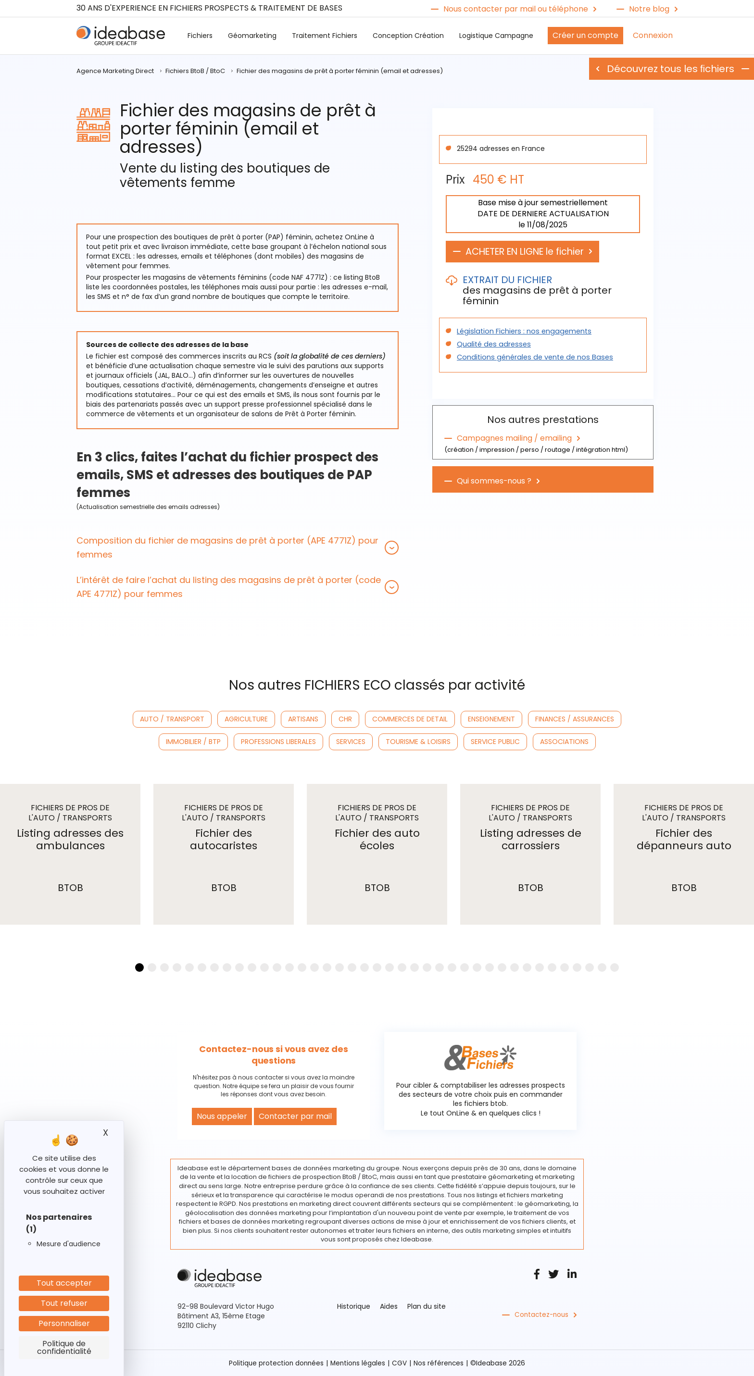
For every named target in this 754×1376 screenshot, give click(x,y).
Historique (353, 1306)
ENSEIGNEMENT (491, 719)
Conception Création (408, 35)
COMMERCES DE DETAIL (410, 719)
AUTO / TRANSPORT (172, 719)
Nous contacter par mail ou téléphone (515, 9)
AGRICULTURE (246, 719)
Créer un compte (585, 35)
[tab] (237, 547)
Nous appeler (222, 1116)
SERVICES (350, 741)
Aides (389, 1306)
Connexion (653, 35)
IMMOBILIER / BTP (193, 741)
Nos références (440, 1363)
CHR (345, 719)
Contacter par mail (295, 1116)
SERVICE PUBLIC (495, 741)
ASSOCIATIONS (564, 741)
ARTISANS (303, 719)
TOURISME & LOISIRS (418, 741)
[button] (237, 547)
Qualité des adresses (492, 344)
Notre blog (649, 9)
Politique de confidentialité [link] (64, 1347)
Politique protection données (275, 1363)
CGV (400, 1363)
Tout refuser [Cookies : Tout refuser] (64, 1303)
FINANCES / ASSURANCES (574, 719)
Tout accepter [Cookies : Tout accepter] (64, 1283)
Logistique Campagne (496, 35)
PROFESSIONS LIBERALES (278, 741)
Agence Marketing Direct (115, 70)
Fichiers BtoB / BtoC (195, 70)
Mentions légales (358, 1363)
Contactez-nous (542, 1315)
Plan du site (426, 1306)
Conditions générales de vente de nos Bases (531, 357)
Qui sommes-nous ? (494, 480)
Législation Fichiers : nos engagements (521, 331)
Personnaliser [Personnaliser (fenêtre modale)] (64, 1323)
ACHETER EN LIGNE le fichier (530, 252)
